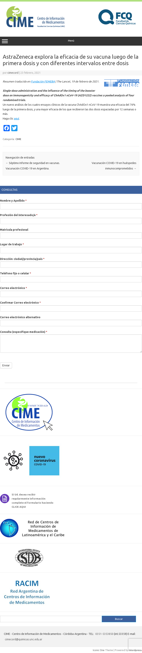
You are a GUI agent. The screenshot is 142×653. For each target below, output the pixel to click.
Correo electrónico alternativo (20, 317)
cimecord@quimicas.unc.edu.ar (23, 639)
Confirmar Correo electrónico (20, 302)
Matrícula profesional (14, 229)
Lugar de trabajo (12, 244)
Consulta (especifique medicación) (23, 331)
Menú (71, 41)
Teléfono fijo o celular (15, 273)
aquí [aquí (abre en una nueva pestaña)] (16, 118)
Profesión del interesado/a (18, 215)
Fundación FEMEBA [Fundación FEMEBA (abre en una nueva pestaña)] (43, 81)
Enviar (6, 365)
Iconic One (99, 650)
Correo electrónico (13, 288)
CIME (18, 139)
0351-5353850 (104, 633)
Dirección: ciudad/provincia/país (22, 258)
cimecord (12, 72)
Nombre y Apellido (13, 200)
